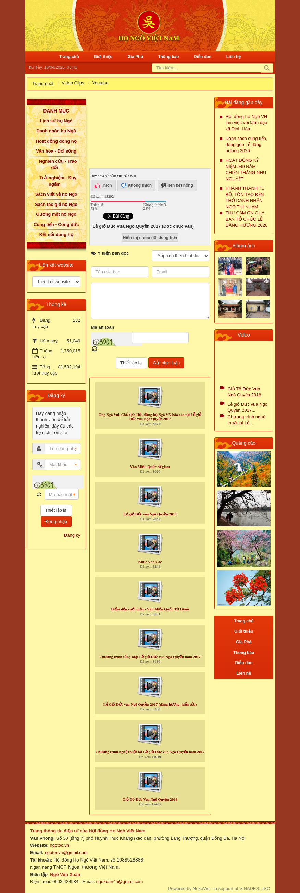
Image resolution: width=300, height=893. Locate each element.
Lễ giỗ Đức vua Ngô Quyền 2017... (248, 407)
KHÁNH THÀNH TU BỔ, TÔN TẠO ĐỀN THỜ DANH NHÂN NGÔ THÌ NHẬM (245, 197)
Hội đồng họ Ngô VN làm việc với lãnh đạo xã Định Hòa (246, 122)
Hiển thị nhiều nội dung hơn (150, 237)
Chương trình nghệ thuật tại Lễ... (246, 419)
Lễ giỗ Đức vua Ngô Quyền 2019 (150, 514)
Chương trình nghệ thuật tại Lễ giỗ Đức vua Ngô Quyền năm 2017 (150, 752)
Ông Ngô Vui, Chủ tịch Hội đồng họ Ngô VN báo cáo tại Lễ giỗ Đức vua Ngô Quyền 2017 (150, 416)
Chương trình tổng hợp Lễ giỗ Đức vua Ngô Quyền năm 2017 (149, 657)
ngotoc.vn (59, 845)
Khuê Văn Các (150, 562)
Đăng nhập (56, 521)
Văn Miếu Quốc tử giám (150, 466)
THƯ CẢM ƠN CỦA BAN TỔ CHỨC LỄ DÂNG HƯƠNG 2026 (247, 219)
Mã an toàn (102, 327)
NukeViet (202, 888)
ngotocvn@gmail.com (66, 852)
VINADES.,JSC (254, 888)
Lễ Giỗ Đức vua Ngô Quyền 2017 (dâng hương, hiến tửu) (150, 704)
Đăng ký (72, 535)
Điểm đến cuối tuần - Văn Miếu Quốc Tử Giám (150, 609)
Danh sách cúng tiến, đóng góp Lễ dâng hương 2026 (246, 144)
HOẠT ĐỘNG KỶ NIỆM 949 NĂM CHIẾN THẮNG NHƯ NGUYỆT (246, 169)
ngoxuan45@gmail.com (119, 881)
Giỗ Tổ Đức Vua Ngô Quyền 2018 (150, 799)
